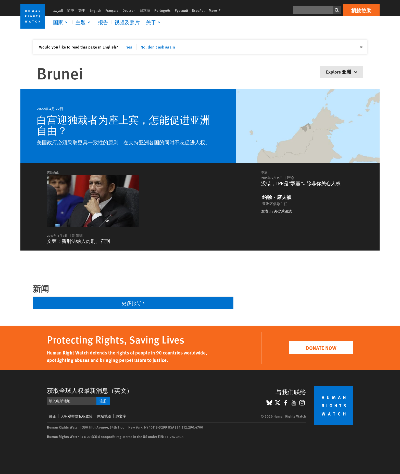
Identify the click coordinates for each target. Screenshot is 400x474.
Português (162, 10)
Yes (129, 47)
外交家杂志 (283, 211)
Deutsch (128, 10)
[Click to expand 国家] (61, 22)
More (216, 10)
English (95, 10)
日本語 (145, 10)
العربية (58, 10)
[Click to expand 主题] (84, 22)
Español (198, 10)
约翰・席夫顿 (276, 197)
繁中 (81, 10)
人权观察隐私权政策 (76, 416)
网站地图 (104, 416)
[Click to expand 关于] (154, 22)
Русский (181, 10)
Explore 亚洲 (341, 71)
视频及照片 (127, 22)
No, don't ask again (158, 47)
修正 (52, 416)
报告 (103, 22)
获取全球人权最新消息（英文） (90, 390)
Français (111, 10)
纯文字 (121, 416)
